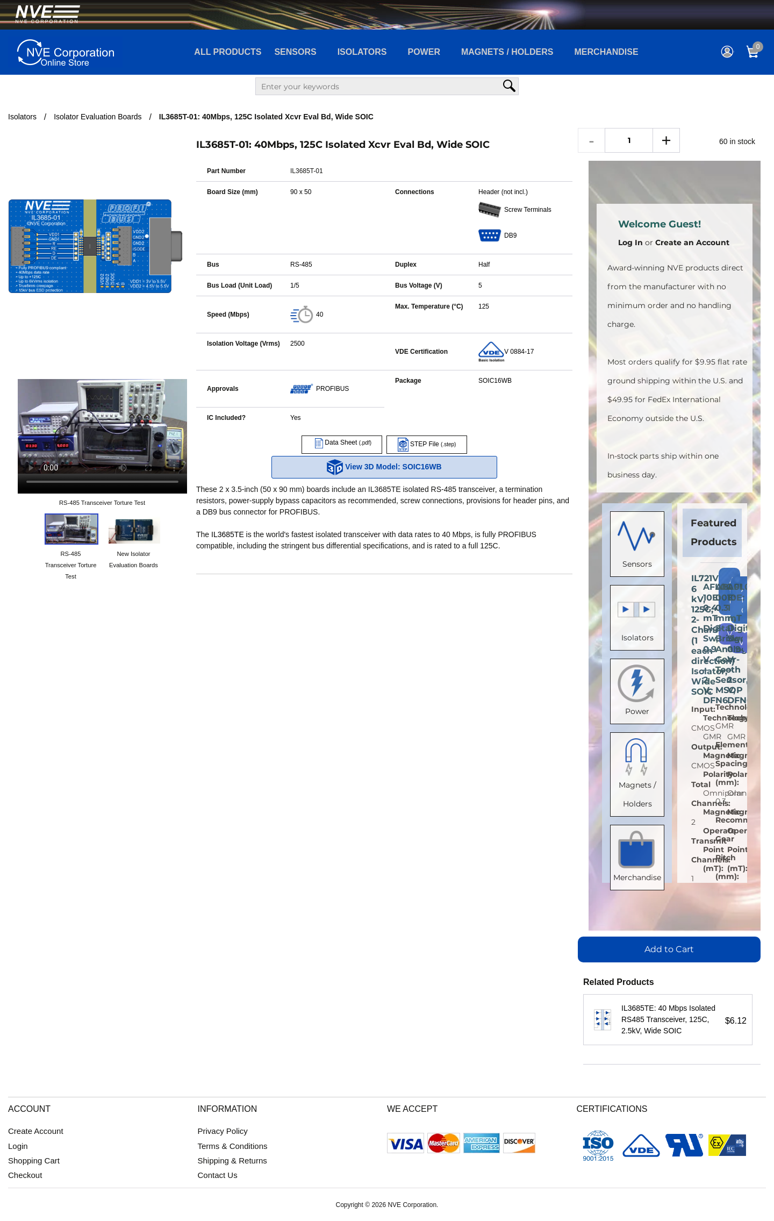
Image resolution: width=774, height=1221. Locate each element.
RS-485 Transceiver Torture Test (102, 502)
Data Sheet (341, 442)
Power (424, 51)
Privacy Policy (223, 1131)
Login (18, 1146)
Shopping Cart (34, 1160)
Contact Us (218, 1175)
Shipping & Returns (232, 1160)
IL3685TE (227, 534)
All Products (227, 51)
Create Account (35, 1131)
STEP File (427, 444)
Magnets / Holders (507, 51)
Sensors (295, 51)
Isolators (362, 51)
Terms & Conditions (233, 1146)
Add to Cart (669, 949)
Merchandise (607, 51)
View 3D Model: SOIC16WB (384, 467)
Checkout (25, 1175)
